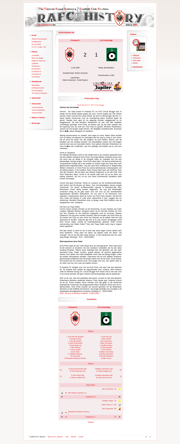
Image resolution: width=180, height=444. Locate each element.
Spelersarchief (36, 98)
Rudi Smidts (74, 345)
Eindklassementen (38, 88)
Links (66, 437)
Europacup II (36, 69)
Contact (80, 437)
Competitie (35, 55)
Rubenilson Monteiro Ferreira (76, 358)
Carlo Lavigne (76, 349)
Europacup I (36, 66)
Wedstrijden (36, 85)
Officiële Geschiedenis (39, 39)
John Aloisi (76, 356)
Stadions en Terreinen (38, 117)
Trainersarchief (36, 104)
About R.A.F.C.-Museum (55, 437)
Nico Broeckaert (75, 341)
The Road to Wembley (39, 93)
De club (34, 35)
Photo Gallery (136, 60)
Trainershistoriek (37, 107)
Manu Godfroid (77, 377)
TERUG (91, 422)
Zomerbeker (36, 77)
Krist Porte (75, 352)
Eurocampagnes (37, 90)
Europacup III (36, 71)
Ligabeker (35, 63)
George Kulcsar (75, 339)
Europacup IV (36, 74)
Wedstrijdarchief (36, 81)
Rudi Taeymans (77, 371)
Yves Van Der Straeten (76, 336)
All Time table (36, 123)
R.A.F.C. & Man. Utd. (39, 47)
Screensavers (137, 58)
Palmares (34, 52)
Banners (135, 63)
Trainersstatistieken (38, 110)
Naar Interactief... (138, 67)
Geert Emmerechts (75, 343)
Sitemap (73, 437)
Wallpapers (136, 55)
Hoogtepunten (36, 41)
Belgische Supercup (38, 61)
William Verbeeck (76, 354)
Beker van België (37, 58)
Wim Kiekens (75, 347)
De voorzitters (36, 44)
